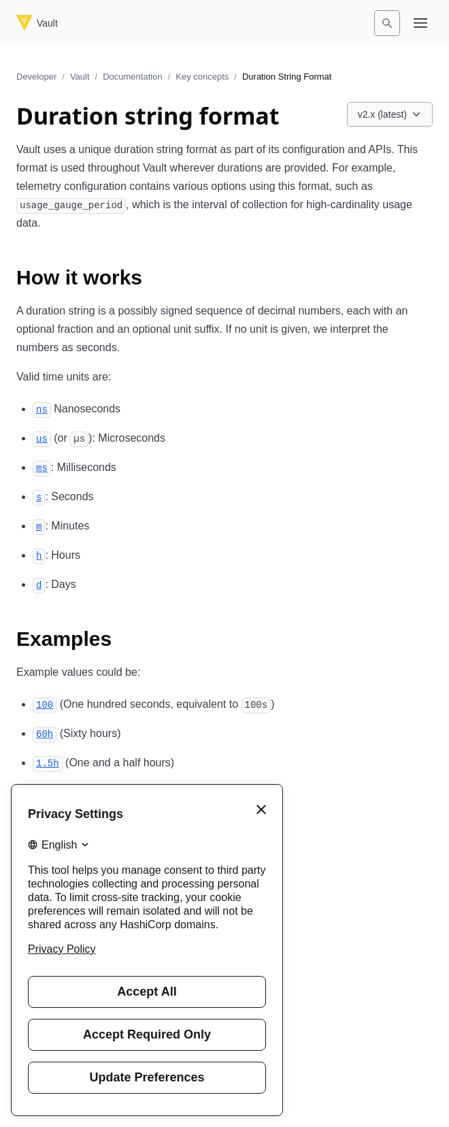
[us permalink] (42, 438)
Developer (36, 76)
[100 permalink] (44, 704)
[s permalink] (39, 496)
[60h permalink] (44, 733)
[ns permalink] (42, 408)
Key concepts (202, 76)
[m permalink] (39, 526)
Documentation (132, 76)
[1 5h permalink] (48, 762)
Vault (80, 76)
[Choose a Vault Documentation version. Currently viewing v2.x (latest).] (390, 114)
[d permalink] (39, 584)
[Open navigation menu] (420, 23)
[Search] (387, 23)
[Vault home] (37, 23)
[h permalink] (39, 555)
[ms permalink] (42, 467)
